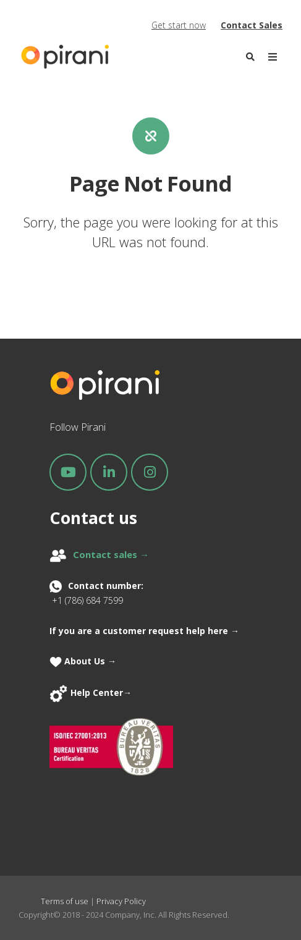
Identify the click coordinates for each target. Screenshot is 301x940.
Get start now (178, 25)
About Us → (84, 661)
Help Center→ (101, 692)
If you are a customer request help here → (144, 631)
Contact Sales (251, 25)
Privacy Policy (121, 901)
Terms (53, 901)
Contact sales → (111, 554)
